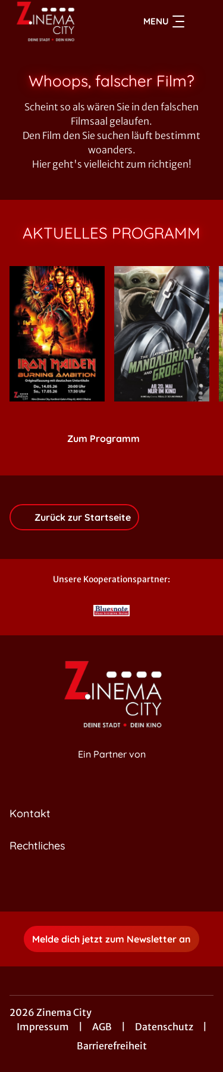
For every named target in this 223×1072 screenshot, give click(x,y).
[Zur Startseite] (53, 21)
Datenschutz (164, 1027)
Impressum (43, 1027)
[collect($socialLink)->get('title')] (99, 885)
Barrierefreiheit (112, 1046)
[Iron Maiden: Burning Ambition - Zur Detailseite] (57, 333)
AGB (102, 1027)
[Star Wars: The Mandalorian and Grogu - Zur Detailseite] (161, 333)
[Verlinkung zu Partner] (111, 610)
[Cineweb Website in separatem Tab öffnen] (112, 767)
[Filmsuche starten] (201, 21)
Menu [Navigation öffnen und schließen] (163, 21)
